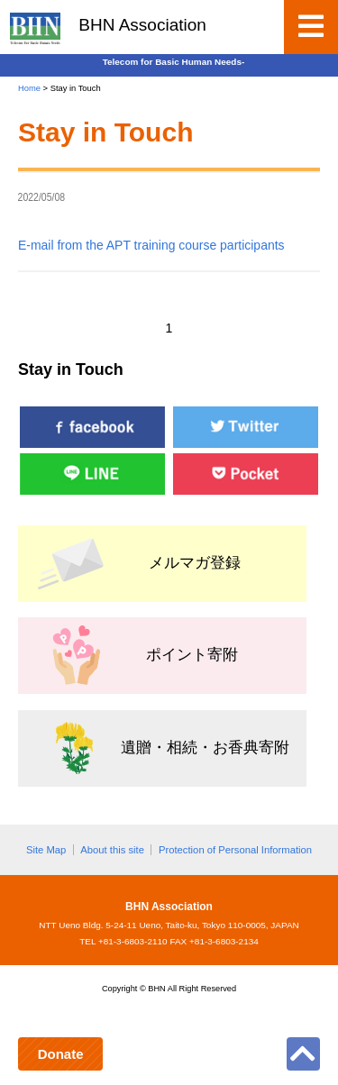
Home (29, 88)
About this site (112, 849)
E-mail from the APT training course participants (151, 245)
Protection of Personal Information (235, 849)
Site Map (46, 849)
